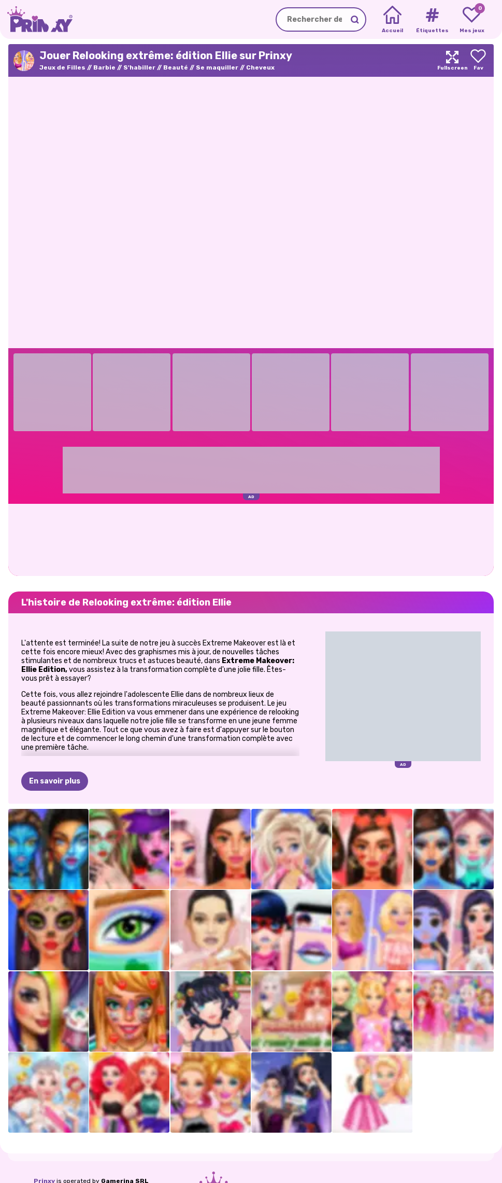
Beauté (175, 67)
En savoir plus (54, 781)
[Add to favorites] (478, 60)
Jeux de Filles (62, 67)
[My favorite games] (471, 19)
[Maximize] (452, 60)
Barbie (104, 67)
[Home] (392, 19)
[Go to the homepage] (36, 19)
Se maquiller (217, 67)
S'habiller (139, 67)
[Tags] (432, 19)
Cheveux (260, 67)
